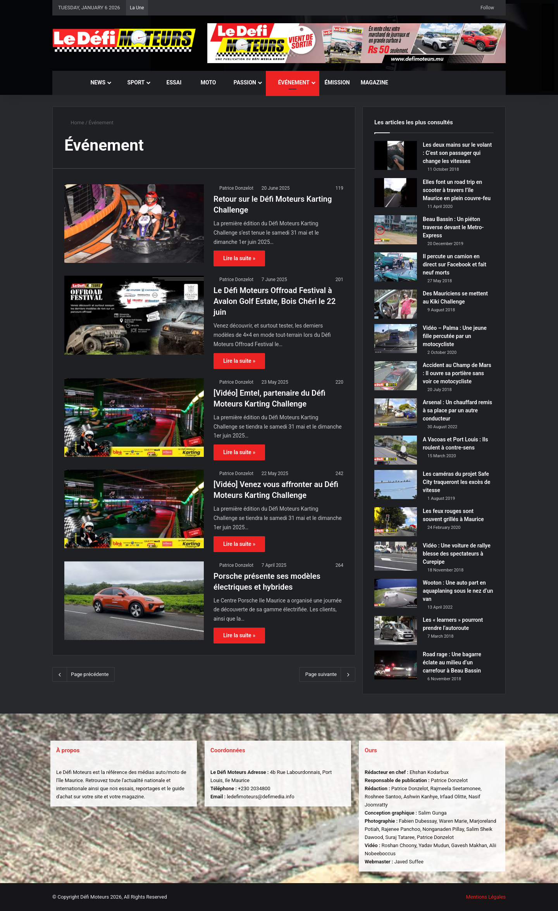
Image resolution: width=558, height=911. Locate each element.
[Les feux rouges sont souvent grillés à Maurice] (395, 521)
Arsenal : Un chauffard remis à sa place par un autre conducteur (457, 410)
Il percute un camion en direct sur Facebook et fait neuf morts (454, 264)
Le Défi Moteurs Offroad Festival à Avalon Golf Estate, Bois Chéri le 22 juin (275, 301)
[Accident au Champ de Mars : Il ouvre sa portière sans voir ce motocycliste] (395, 375)
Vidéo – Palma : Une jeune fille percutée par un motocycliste (455, 336)
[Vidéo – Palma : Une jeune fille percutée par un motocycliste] (395, 338)
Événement (290, 82)
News (94, 82)
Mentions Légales (486, 897)
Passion (241, 82)
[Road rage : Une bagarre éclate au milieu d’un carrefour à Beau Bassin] (395, 664)
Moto (204, 82)
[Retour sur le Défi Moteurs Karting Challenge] (134, 223)
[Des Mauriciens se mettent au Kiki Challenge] (395, 304)
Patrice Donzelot (236, 188)
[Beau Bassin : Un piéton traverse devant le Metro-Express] (395, 229)
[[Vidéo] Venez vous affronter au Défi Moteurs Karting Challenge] (134, 509)
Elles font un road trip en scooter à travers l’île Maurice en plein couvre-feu (457, 190)
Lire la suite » (239, 258)
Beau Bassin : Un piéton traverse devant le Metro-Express (453, 227)
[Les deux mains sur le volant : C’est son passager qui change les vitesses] (395, 155)
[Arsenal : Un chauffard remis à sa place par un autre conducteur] (395, 412)
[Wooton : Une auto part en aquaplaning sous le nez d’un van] (395, 593)
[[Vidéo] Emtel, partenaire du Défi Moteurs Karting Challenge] (134, 417)
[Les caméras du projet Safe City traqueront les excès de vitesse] (395, 484)
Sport (133, 82)
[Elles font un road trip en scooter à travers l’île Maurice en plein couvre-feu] (395, 192)
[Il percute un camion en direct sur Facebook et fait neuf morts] (395, 266)
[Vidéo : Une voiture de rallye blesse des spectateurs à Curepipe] (395, 556)
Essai (170, 82)
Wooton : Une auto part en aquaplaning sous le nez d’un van (458, 591)
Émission (337, 82)
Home (74, 122)
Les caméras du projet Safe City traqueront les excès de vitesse (456, 482)
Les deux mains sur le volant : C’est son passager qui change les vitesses (457, 153)
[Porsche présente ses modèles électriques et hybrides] (134, 600)
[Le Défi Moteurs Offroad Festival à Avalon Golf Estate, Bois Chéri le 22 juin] (134, 315)
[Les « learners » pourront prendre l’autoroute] (395, 630)
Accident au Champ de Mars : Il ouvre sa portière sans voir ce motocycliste (457, 373)
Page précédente (83, 674)
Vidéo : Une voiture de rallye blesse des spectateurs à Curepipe (457, 553)
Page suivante (327, 674)
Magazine (374, 82)
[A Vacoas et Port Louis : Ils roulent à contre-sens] (395, 450)
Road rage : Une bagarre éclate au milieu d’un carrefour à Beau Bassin (452, 662)
